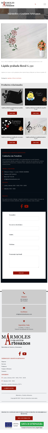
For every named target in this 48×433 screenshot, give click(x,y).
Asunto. (24, 238)
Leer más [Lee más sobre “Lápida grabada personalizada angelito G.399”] (36, 113)
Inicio (2, 61)
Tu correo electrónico (24, 228)
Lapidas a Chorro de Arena (20, 61)
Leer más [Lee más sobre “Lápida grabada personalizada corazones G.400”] (12, 142)
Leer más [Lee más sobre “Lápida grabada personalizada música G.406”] (36, 142)
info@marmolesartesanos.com (24, 314)
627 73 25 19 (24, 301)
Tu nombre (24, 218)
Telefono (24, 248)
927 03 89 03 (24, 299)
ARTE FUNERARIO (9, 61)
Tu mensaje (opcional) (24, 261)
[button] (45, 4)
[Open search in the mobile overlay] (35, 4)
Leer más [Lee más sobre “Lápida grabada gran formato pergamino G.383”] (12, 113)
